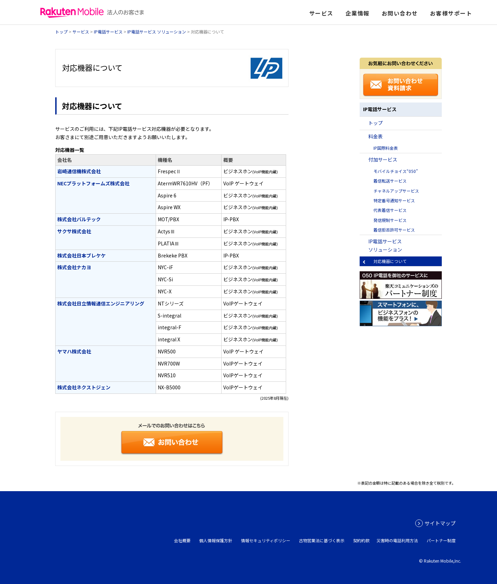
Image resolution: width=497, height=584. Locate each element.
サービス (80, 32)
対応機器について (390, 261)
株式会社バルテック (79, 219)
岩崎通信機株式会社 (79, 171)
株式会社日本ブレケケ (81, 255)
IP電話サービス (108, 32)
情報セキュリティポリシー (265, 540)
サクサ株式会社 (74, 231)
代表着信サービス (390, 210)
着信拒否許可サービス (394, 230)
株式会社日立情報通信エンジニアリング (100, 303)
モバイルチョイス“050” (395, 171)
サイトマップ (440, 523)
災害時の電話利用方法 (397, 540)
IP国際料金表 (385, 148)
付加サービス (382, 159)
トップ (61, 32)
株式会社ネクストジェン (83, 387)
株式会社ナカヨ (74, 267)
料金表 (375, 136)
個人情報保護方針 (215, 540)
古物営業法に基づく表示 (321, 540)
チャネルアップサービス (396, 191)
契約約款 (361, 540)
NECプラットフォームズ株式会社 (93, 183)
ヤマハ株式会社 (74, 351)
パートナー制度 (441, 540)
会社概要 (182, 540)
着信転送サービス (390, 181)
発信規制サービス (390, 220)
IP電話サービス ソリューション (156, 32)
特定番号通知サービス (394, 200)
